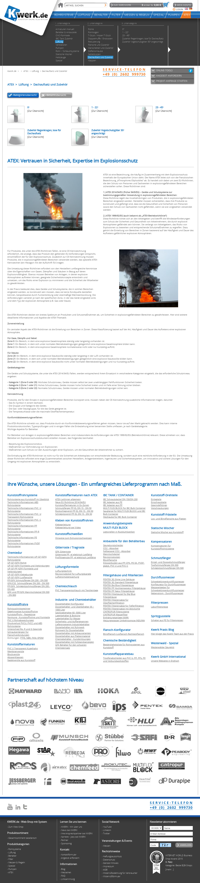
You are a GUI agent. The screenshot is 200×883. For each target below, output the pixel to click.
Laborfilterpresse (159, 606)
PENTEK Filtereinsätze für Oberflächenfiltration (115, 601)
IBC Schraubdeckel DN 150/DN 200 (120, 499)
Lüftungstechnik (63, 570)
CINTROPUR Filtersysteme (116, 611)
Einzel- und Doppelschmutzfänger (168, 562)
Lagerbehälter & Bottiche (67, 615)
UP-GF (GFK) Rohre (16, 562)
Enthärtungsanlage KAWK (116, 617)
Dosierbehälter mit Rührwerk (69, 627)
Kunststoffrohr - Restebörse (21, 614)
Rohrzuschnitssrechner (18, 608)
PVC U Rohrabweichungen (20, 620)
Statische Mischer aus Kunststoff (167, 532)
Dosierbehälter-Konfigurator (69, 603)
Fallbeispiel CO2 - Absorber (116, 551)
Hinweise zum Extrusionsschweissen (73, 538)
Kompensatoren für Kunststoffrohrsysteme (162, 547)
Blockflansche (110, 559)
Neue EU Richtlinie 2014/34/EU (70, 502)
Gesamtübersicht (56, 95)
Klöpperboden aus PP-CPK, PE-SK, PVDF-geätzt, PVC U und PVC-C (124, 564)
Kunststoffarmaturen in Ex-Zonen (72, 505)
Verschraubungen (160, 508)
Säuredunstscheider (113, 545)
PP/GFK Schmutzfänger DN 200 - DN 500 (27, 580)
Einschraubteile (158, 502)
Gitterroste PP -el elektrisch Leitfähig (73, 554)
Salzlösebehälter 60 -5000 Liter (70, 612)
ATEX (25, 71)
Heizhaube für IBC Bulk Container (120, 516)
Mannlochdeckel (111, 554)
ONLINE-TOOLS (164, 70)
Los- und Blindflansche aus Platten (168, 518)
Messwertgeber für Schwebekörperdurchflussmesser (167, 589)
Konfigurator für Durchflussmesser (168, 584)
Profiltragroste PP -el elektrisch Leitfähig (75, 557)
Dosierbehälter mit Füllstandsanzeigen (74, 641)
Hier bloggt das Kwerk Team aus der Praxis (172, 633)
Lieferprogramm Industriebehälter (72, 624)
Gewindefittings (159, 505)
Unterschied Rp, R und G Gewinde (24, 629)
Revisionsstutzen (111, 557)
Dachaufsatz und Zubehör (54, 71)
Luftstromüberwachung (67, 576)
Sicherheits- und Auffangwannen (71, 621)
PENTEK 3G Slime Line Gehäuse (119, 579)
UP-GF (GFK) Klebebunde (20, 574)
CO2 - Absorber (111, 548)
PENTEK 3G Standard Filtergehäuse (120, 582)
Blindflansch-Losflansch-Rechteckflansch (123, 633)
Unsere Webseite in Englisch (165, 660)
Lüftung (35, 71)
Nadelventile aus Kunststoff (21, 660)
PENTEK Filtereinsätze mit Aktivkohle (121, 608)
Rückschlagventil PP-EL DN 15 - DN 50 (74, 511)
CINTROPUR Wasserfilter (115, 614)
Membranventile (15, 651)
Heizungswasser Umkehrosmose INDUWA (124, 620)
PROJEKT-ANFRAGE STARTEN (171, 81)
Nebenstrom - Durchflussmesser (167, 593)
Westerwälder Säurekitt (162, 647)
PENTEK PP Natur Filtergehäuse (119, 591)
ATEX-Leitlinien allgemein (68, 499)
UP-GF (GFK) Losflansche (19, 577)
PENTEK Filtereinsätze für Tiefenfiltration (123, 605)
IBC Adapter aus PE (112, 502)
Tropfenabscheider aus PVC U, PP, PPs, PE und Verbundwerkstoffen (124, 659)
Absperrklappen (15, 657)
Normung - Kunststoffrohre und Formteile (28, 617)
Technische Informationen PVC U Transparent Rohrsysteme (24, 515)
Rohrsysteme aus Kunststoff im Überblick (28, 499)
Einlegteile (156, 499)
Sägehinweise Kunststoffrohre (22, 611)
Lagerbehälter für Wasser (67, 618)
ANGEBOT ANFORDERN (169, 75)
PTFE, (23, 637)
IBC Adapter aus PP (112, 505)
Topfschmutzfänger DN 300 (164, 565)
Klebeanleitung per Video (68, 527)
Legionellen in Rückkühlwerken (119, 531)
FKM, (35, 637)
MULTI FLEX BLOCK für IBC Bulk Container (124, 508)
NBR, (29, 637)
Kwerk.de (11, 71)
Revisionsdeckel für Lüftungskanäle (73, 573)
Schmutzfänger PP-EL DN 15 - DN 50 (73, 508)
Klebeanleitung (63, 524)
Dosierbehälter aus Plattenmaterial (72, 636)
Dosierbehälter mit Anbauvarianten (73, 633)
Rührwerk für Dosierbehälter (69, 630)
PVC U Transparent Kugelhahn (22, 648)
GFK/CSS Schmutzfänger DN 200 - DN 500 (28, 583)
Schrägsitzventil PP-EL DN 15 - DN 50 (73, 513)
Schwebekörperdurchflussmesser (167, 581)
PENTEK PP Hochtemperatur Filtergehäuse (124, 588)
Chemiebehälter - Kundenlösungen (73, 639)
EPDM (41, 637)
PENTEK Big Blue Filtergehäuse (118, 585)
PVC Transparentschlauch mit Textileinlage (76, 590)
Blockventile (13, 654)
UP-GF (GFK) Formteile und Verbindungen (28, 565)
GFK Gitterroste (63, 551)
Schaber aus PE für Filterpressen (167, 620)
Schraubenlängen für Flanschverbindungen (18, 633)
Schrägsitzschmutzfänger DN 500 (167, 567)
